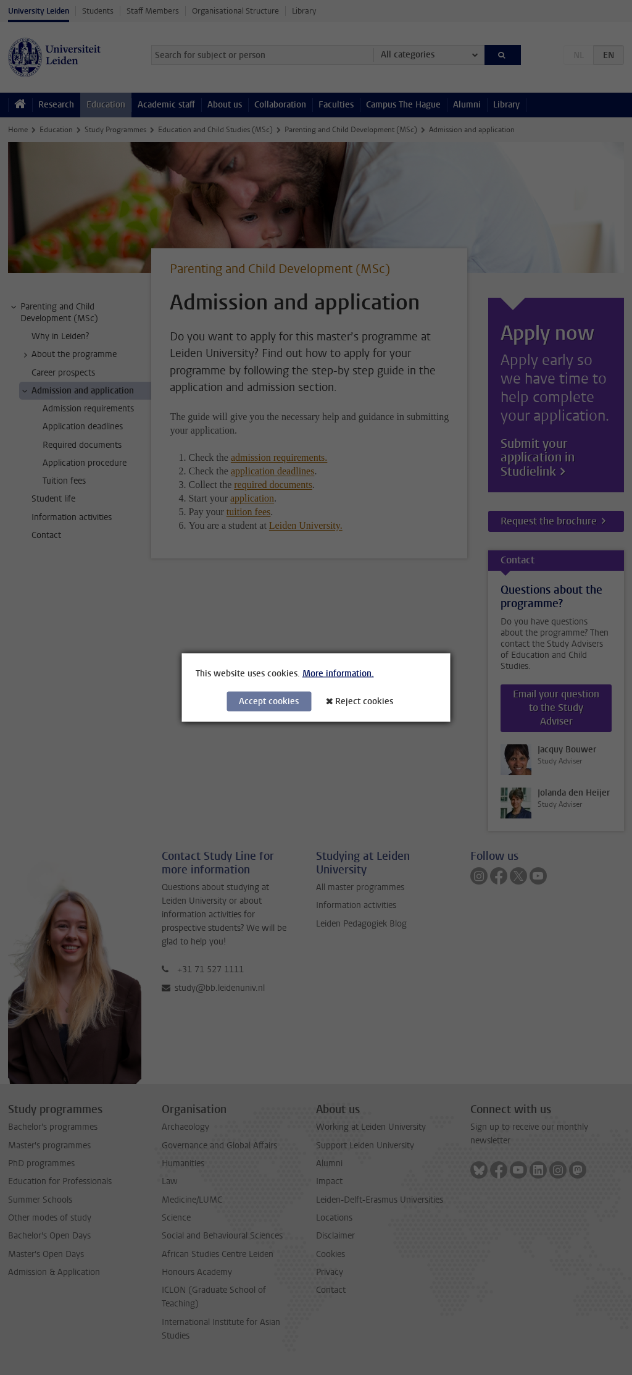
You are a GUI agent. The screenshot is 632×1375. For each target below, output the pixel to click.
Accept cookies (269, 701)
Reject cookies (364, 701)
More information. (338, 673)
